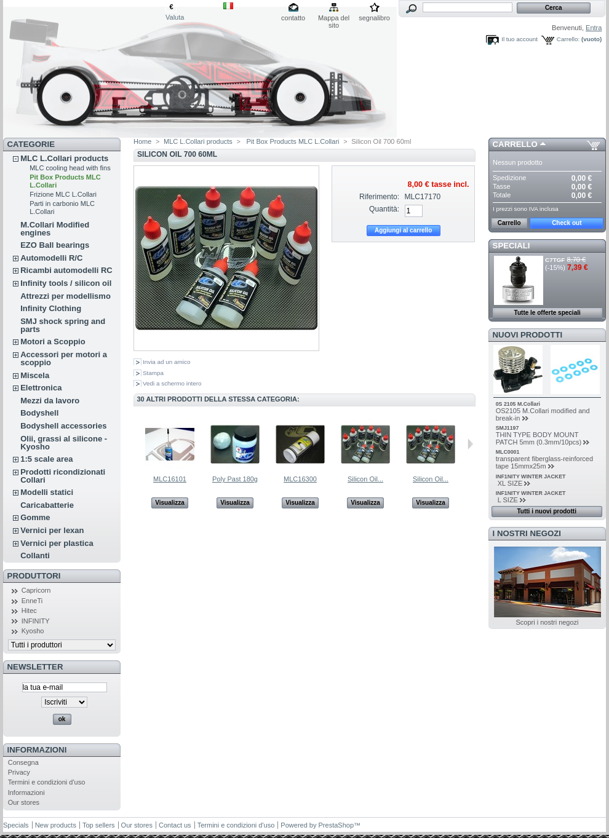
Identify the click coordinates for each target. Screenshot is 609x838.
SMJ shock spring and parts (62, 325)
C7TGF (555, 259)
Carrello (515, 144)
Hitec (29, 610)
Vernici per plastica (57, 543)
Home (142, 141)
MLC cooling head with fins (70, 168)
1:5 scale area (46, 459)
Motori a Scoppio (52, 341)
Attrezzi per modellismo (65, 296)
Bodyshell (39, 412)
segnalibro (374, 18)
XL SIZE (509, 483)
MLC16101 (169, 479)
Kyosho (33, 630)
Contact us (175, 825)
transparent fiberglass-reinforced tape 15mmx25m (544, 462)
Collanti (35, 555)
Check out (566, 222)
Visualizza (170, 502)
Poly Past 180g (235, 479)
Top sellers (98, 825)
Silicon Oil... (365, 479)
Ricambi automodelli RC (66, 270)
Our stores (23, 802)
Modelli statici (46, 492)
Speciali (511, 245)
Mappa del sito (333, 18)
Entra (594, 27)
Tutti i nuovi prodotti (546, 511)
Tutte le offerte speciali (547, 312)
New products (55, 825)
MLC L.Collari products (64, 158)
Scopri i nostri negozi (546, 622)
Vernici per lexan (52, 530)
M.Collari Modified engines (54, 228)
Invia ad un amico (166, 361)
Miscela (34, 375)
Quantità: (384, 209)
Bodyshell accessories (63, 425)
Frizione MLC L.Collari (63, 194)
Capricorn (36, 590)
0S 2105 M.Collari (518, 404)
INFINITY (36, 621)
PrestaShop (336, 825)
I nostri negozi (527, 533)
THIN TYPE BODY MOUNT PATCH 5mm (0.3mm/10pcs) (539, 438)
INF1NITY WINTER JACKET (531, 476)
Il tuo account (519, 39)
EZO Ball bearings (54, 245)
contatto (293, 18)
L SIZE (507, 500)
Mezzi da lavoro (49, 400)
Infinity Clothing (50, 308)
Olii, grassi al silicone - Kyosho (63, 442)
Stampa (153, 373)
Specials (16, 825)
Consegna (23, 762)
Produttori (34, 575)
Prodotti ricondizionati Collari (62, 475)
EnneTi (32, 600)
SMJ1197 (507, 428)
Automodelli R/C (51, 258)
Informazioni (37, 749)
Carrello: (568, 39)
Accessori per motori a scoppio (63, 358)
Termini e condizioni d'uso (47, 782)
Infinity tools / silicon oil (65, 283)
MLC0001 (508, 452)
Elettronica (41, 387)
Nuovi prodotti (528, 334)
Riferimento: (379, 196)
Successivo (470, 443)
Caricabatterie (47, 505)
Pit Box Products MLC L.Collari (291, 141)
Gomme (35, 517)
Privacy (19, 772)
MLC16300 (300, 479)
